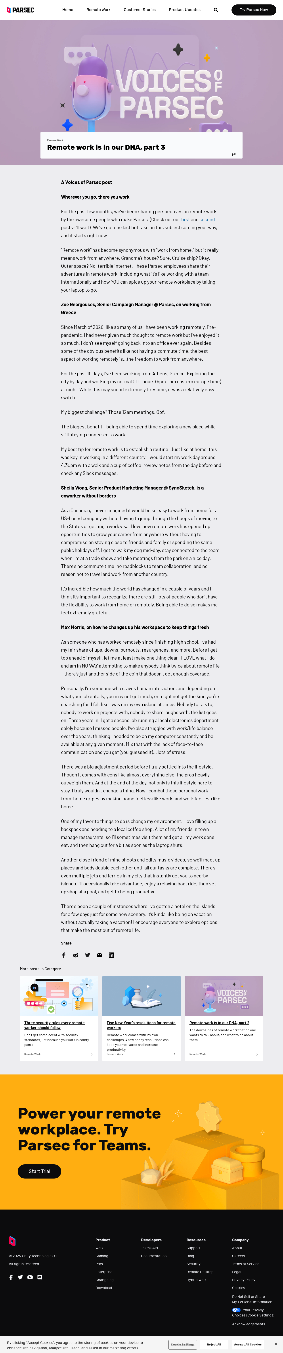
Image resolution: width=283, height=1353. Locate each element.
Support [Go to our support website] (193, 1248)
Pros (99, 1264)
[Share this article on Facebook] (63, 955)
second (207, 219)
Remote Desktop (200, 1272)
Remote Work (98, 10)
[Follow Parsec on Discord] (39, 1277)
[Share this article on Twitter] (87, 955)
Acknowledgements (248, 1324)
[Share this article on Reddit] (75, 955)
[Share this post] (234, 154)
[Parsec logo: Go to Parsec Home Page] (23, 10)
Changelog (105, 1280)
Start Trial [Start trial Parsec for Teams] (39, 1171)
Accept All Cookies (248, 1344)
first (185, 219)
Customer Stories (140, 10)
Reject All (214, 1344)
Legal (236, 1272)
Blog (190, 1256)
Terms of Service (245, 1264)
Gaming (102, 1256)
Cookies (238, 1288)
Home (67, 10)
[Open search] (216, 10)
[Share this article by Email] (99, 955)
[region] (141, 1344)
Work (99, 1248)
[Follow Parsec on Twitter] (20, 1277)
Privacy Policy (243, 1280)
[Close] (276, 1344)
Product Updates (185, 10)
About (237, 1248)
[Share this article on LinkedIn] (111, 955)
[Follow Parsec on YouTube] (30, 1277)
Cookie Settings (182, 1344)
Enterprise (104, 1272)
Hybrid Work (197, 1280)
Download (104, 1288)
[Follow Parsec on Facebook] (11, 1277)
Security (194, 1264)
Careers (238, 1256)
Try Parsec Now (254, 10)
